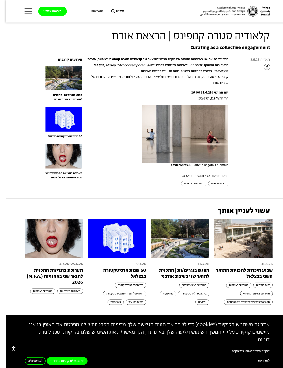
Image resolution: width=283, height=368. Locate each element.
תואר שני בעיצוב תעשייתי (250, 294)
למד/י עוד (258, 360)
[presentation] (58, 78)
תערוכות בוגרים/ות (64, 291)
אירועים (196, 302)
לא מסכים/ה (29, 361)
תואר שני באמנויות (188, 183)
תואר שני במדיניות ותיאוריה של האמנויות (242, 302)
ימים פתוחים (257, 285)
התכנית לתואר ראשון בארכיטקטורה (119, 294)
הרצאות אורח (212, 183)
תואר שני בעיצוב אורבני (188, 285)
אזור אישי (91, 11)
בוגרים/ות (162, 294)
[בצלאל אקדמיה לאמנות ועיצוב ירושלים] (228, 11)
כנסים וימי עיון (130, 302)
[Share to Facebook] (261, 67)
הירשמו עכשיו (47, 11)
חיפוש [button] (111, 11)
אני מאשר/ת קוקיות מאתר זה (61, 361)
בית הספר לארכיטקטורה (188, 294)
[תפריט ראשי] (22, 11)
